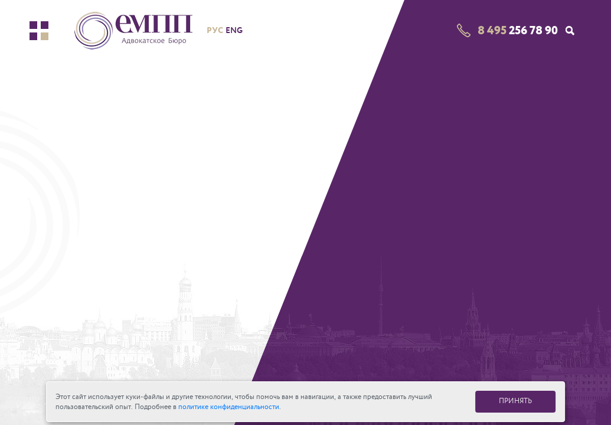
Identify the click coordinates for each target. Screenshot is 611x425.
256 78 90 (518, 30)
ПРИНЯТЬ (515, 401)
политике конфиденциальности (228, 407)
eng (234, 30)
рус (215, 30)
